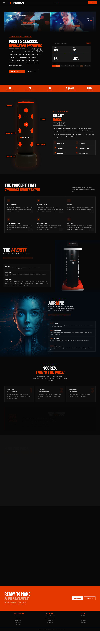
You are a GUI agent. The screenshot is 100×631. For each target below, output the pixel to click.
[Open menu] (4, 3)
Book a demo (93, 3)
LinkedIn (83, 618)
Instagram (83, 620)
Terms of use (17, 622)
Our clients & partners (50, 615)
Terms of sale (17, 624)
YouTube (83, 615)
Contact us (90, 598)
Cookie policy (17, 620)
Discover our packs (16, 71)
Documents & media (50, 618)
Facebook (83, 622)
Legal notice (17, 615)
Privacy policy (17, 618)
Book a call (50, 622)
